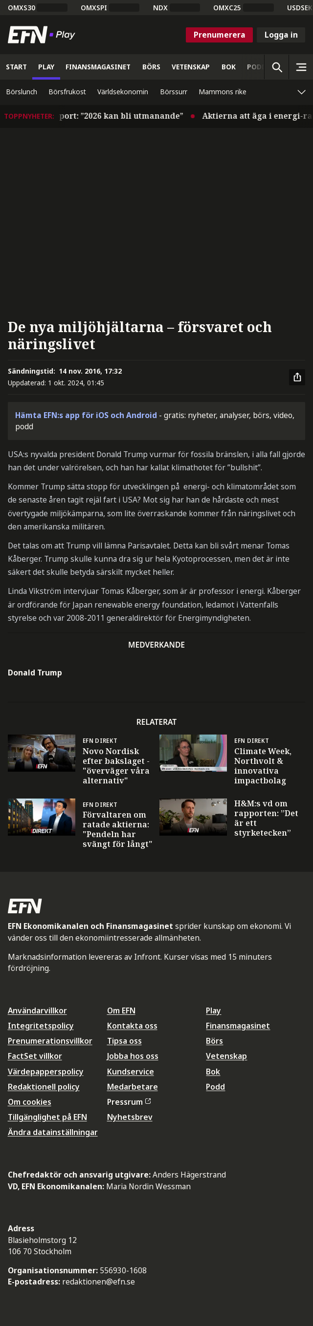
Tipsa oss (124, 1040)
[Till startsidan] (43, 34)
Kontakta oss (132, 1025)
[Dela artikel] (297, 377)
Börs (214, 1040)
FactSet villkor (35, 1056)
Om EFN (121, 1010)
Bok (213, 1071)
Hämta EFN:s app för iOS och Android (86, 415)
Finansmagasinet (238, 1025)
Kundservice (130, 1071)
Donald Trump (35, 672)
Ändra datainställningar (53, 1132)
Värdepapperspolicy (46, 1071)
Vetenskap (226, 1056)
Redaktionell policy (44, 1086)
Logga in (281, 34)
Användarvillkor (37, 1010)
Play (213, 1010)
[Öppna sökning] (276, 67)
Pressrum (129, 1101)
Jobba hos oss (132, 1056)
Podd (215, 1086)
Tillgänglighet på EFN (47, 1117)
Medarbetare (132, 1086)
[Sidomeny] (301, 67)
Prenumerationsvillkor (50, 1040)
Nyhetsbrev (130, 1117)
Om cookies (29, 1101)
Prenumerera (220, 34)
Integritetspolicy (41, 1025)
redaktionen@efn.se (98, 1281)
